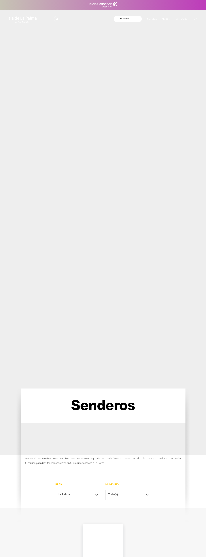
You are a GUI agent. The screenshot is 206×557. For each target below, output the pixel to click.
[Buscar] (73, 19)
